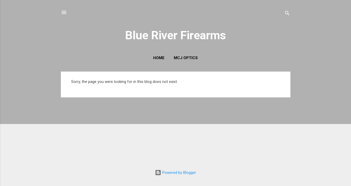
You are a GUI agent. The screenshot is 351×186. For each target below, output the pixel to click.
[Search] (287, 14)
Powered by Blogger (175, 172)
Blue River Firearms (175, 35)
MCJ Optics (186, 58)
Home (159, 58)
